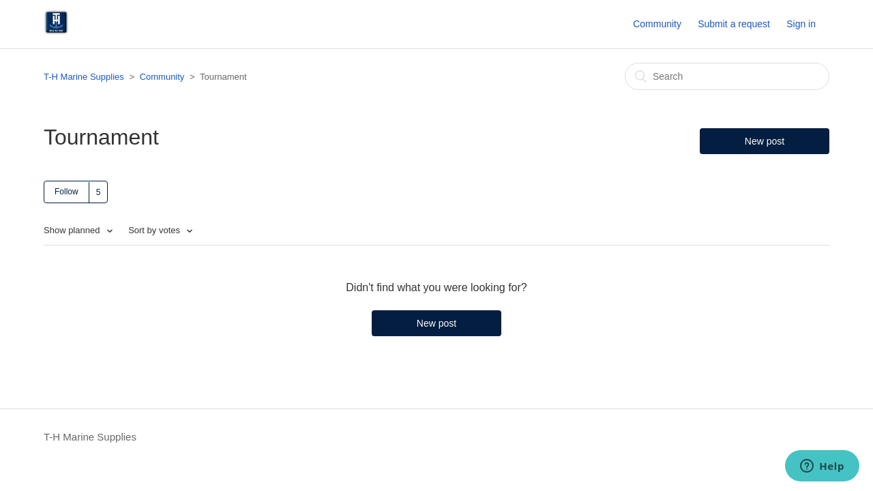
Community (657, 23)
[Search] (727, 76)
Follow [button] (66, 191)
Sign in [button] (801, 23)
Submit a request (734, 23)
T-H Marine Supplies (84, 77)
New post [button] (764, 141)
